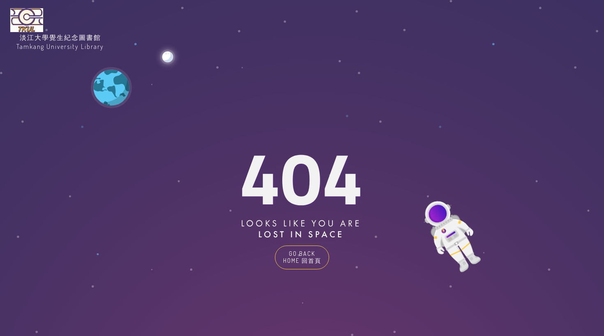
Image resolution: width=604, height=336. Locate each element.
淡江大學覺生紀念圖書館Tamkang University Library (60, 42)
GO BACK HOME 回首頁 (302, 257)
